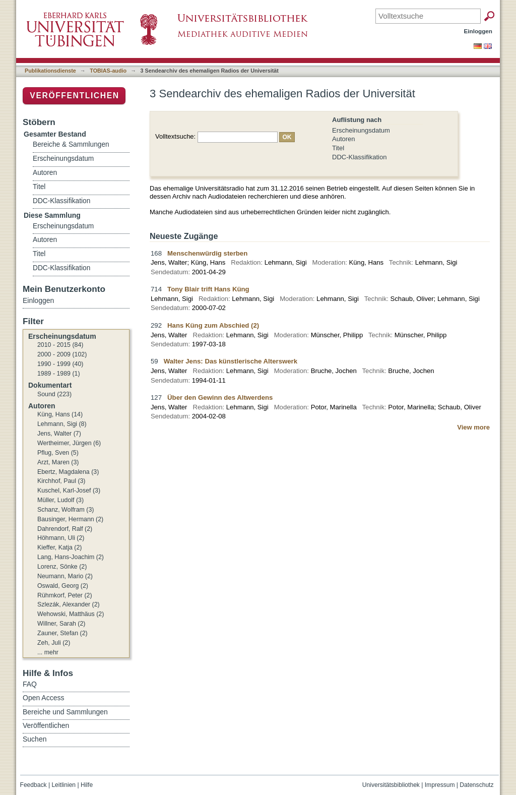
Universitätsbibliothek (391, 784)
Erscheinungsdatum (361, 130)
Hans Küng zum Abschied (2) (213, 325)
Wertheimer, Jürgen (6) (69, 443)
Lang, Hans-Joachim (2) (70, 557)
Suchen (34, 739)
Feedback (33, 784)
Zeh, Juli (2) (53, 642)
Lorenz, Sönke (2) (62, 566)
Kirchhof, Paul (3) (61, 480)
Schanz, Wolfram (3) (65, 509)
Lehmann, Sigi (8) (62, 423)
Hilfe (87, 784)
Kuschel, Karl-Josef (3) (68, 490)
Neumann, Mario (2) (65, 576)
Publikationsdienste (50, 71)
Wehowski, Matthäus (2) (70, 614)
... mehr (47, 652)
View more (473, 427)
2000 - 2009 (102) (62, 354)
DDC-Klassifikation (359, 157)
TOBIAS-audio (108, 71)
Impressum (440, 784)
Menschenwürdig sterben (207, 253)
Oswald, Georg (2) (62, 585)
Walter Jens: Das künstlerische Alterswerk (230, 361)
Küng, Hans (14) (60, 414)
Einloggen (478, 31)
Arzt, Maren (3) (58, 462)
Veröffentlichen (74, 95)
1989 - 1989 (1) (58, 373)
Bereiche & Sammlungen (71, 144)
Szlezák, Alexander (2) (68, 604)
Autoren (343, 139)
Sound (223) (54, 394)
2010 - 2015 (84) (60, 344)
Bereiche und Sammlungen (65, 712)
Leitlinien (63, 784)
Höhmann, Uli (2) (60, 537)
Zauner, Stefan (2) (62, 633)
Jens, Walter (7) (59, 433)
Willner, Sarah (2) (61, 623)
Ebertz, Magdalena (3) (68, 471)
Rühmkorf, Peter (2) (64, 595)
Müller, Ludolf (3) (60, 500)
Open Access (43, 698)
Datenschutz (476, 784)
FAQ (30, 684)
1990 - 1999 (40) (60, 364)
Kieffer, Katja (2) (59, 547)
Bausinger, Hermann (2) (70, 519)
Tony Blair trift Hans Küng (208, 289)
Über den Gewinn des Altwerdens (220, 397)
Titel (338, 148)
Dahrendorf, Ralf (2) (64, 528)
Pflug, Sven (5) (58, 452)
